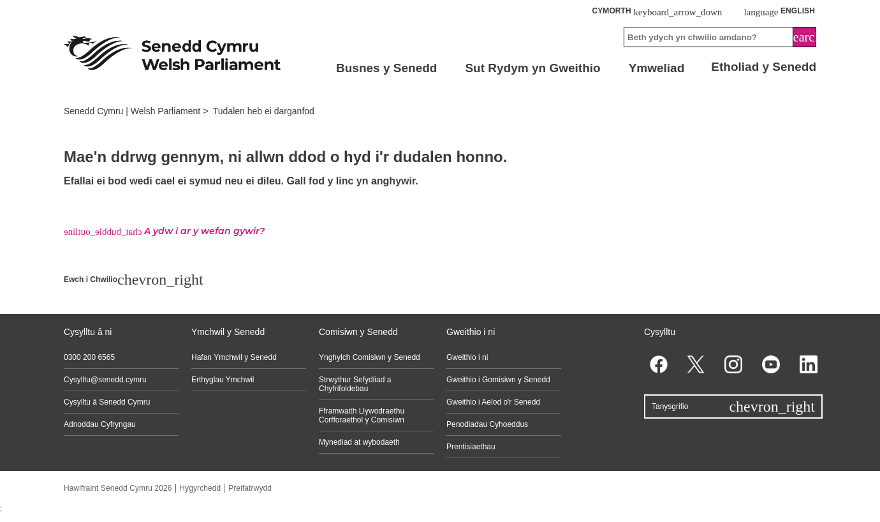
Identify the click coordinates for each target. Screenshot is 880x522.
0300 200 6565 (89, 357)
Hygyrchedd (200, 488)
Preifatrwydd (250, 488)
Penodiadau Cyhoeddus (487, 424)
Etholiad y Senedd (763, 66)
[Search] (805, 37)
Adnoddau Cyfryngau (100, 424)
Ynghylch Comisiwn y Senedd (369, 357)
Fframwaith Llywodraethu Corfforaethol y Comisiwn (361, 415)
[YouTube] (770, 364)
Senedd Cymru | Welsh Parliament (132, 111)
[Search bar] (720, 37)
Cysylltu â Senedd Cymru (107, 402)
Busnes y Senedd (386, 68)
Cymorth (657, 11)
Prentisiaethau (470, 446)
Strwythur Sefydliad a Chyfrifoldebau (355, 384)
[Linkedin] (808, 364)
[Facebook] (658, 364)
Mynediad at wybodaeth (359, 442)
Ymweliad (657, 68)
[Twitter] (696, 364)
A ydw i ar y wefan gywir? (164, 231)
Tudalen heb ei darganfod (263, 111)
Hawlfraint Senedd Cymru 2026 (118, 488)
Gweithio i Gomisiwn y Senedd (498, 379)
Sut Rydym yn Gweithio (532, 68)
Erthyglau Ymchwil (222, 379)
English (779, 11)
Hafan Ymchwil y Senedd (234, 357)
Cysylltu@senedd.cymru (105, 379)
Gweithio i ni (467, 357)
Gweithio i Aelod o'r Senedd (493, 402)
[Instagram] (733, 364)
